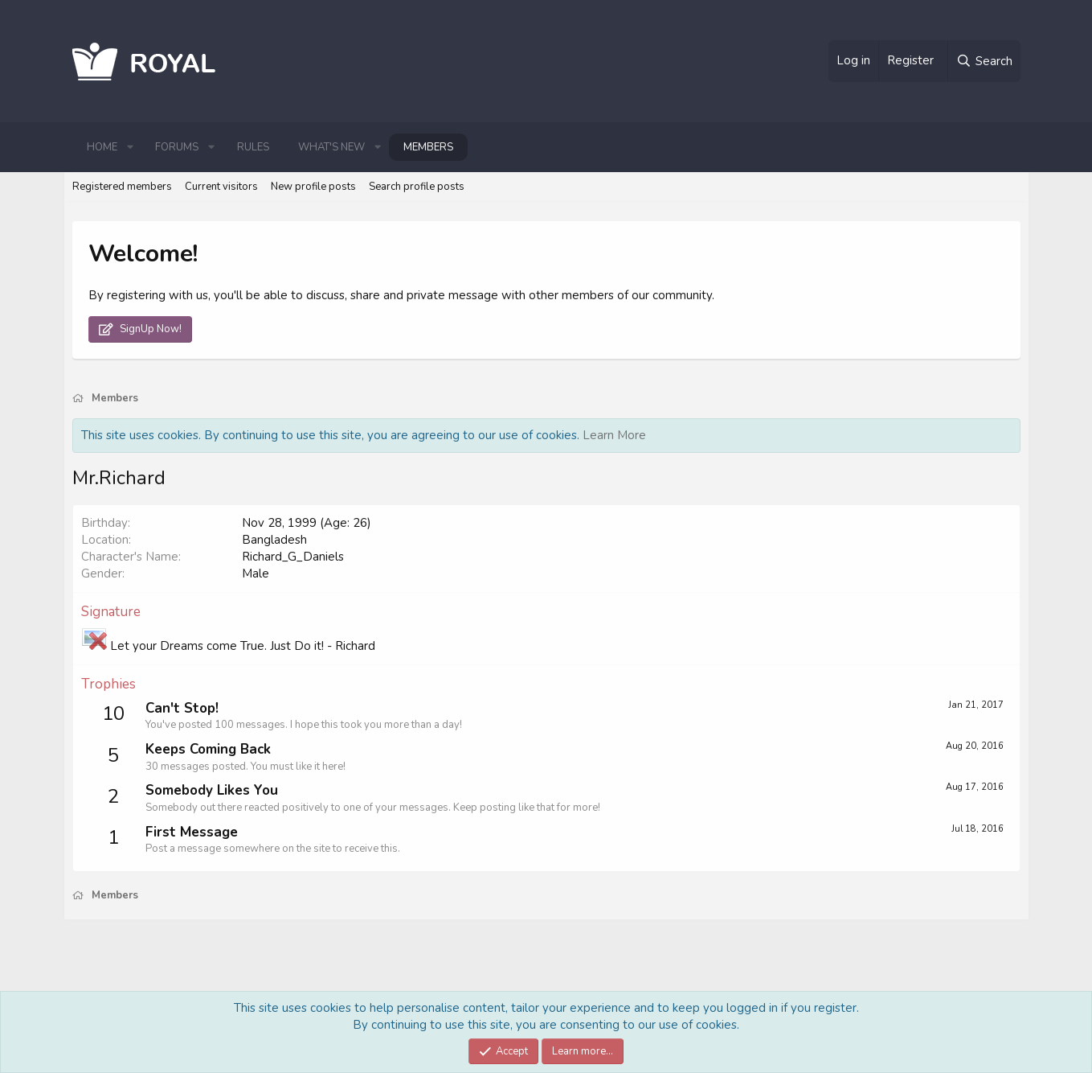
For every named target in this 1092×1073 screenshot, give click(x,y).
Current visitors (221, 186)
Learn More (614, 435)
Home (102, 147)
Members (428, 147)
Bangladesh (274, 540)
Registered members (122, 186)
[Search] (983, 61)
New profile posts (313, 186)
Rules (253, 147)
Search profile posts (416, 186)
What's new (331, 147)
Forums (176, 147)
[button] (130, 147)
